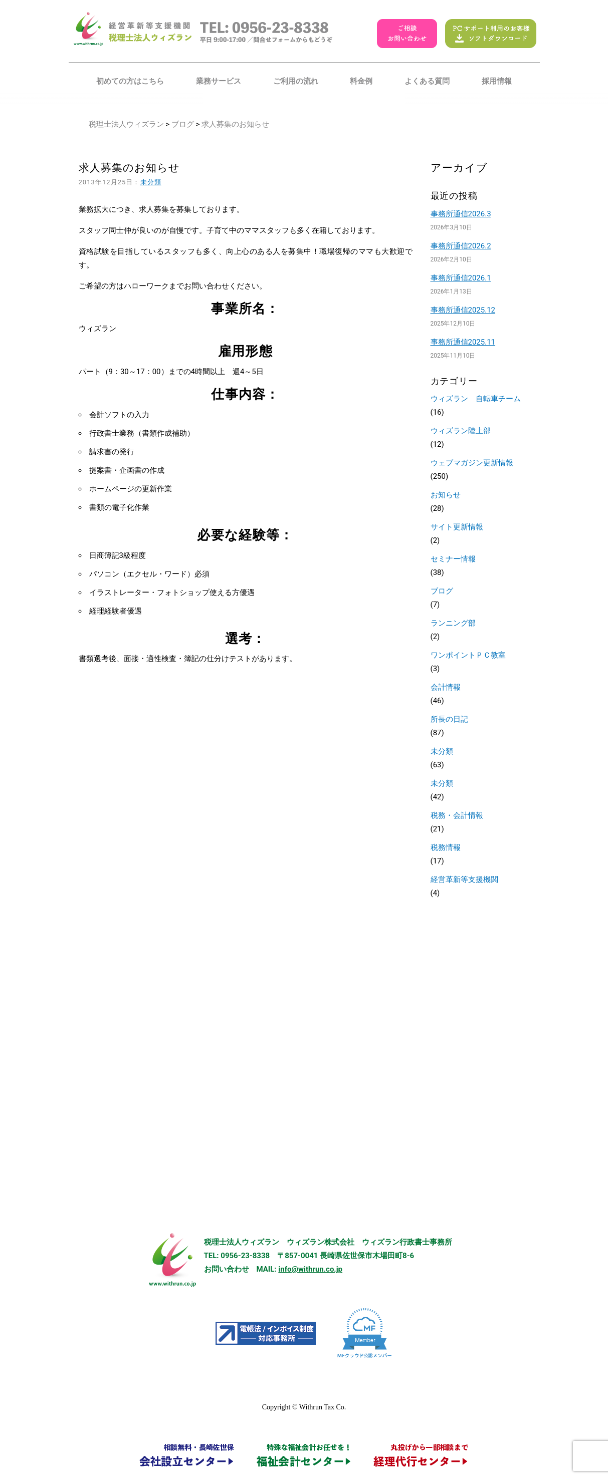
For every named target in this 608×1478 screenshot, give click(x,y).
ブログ (182, 124)
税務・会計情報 (457, 815)
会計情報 (446, 687)
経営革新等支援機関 (464, 879)
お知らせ (446, 494)
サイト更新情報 (457, 526)
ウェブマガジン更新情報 (472, 462)
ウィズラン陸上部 (461, 430)
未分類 (150, 182)
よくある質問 (427, 81)
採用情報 (497, 81)
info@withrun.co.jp (310, 1269)
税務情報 (446, 847)
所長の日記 (449, 719)
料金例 (361, 81)
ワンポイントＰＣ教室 (468, 655)
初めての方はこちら (130, 81)
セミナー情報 (453, 558)
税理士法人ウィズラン (126, 124)
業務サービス (218, 81)
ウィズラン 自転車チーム (476, 398)
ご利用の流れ (295, 81)
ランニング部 (453, 623)
